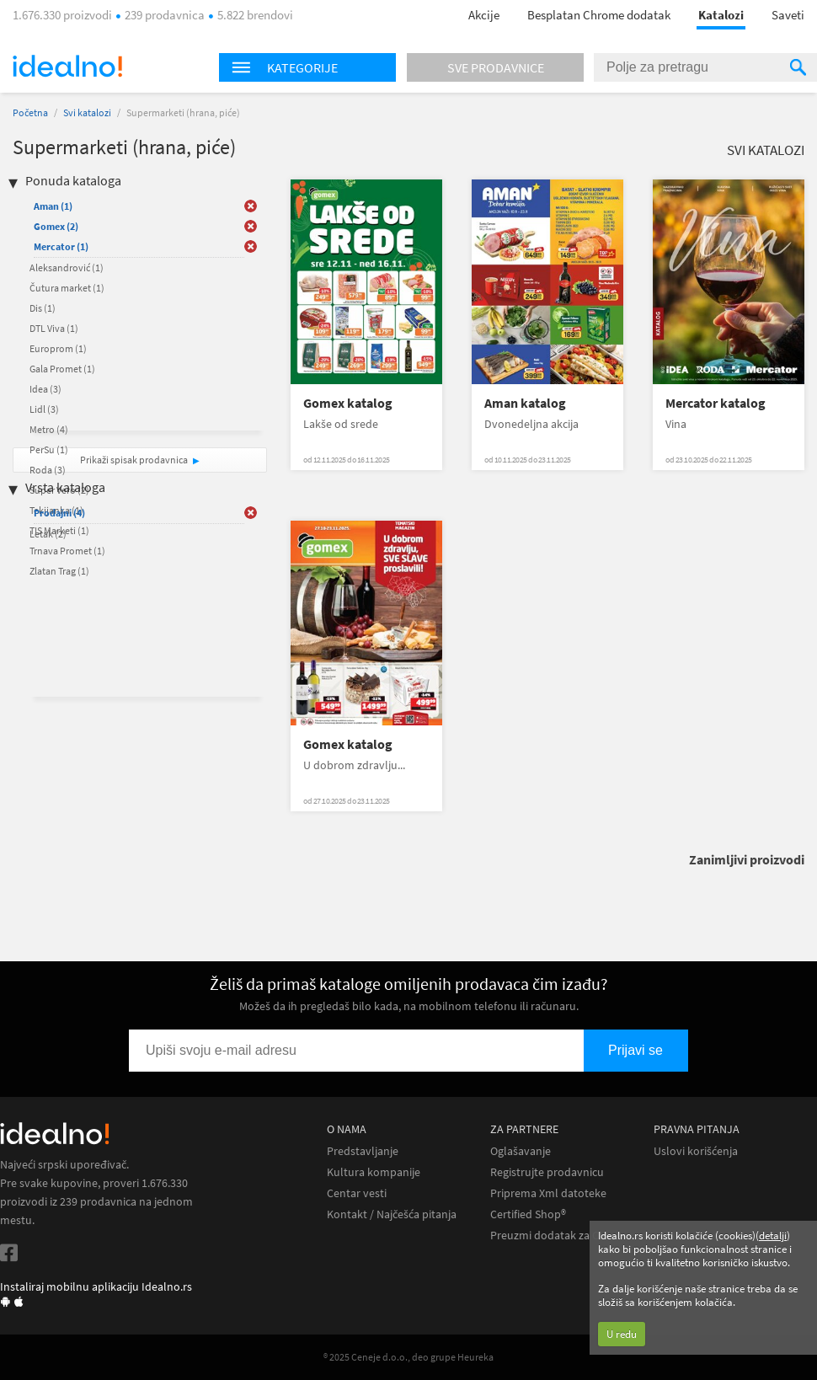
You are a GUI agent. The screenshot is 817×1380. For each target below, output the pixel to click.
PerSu (48, 449)
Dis (42, 308)
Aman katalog (525, 403)
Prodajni (59, 512)
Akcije (483, 15)
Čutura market (66, 287)
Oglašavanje (520, 1151)
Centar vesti (357, 1193)
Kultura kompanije (373, 1172)
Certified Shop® (528, 1214)
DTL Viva (53, 328)
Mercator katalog (715, 403)
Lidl (44, 409)
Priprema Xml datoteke (548, 1193)
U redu (621, 1334)
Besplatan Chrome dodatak (598, 15)
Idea (45, 388)
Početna (30, 112)
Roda (47, 469)
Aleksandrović (66, 267)
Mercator (61, 246)
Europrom (58, 348)
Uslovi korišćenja (696, 1151)
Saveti (788, 15)
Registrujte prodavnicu (547, 1172)
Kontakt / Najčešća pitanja (392, 1214)
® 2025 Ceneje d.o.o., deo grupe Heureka (408, 1357)
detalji (773, 1235)
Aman (53, 206)
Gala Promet (62, 368)
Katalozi (721, 15)
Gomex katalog (347, 403)
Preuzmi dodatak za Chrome (561, 1235)
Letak (48, 533)
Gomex (56, 226)
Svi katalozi (87, 112)
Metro (48, 429)
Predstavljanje (362, 1151)
